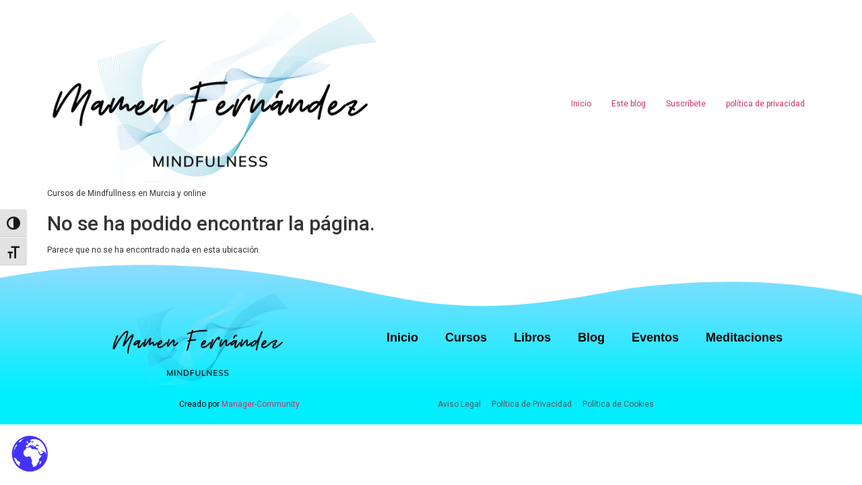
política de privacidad (765, 103)
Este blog (628, 103)
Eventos (655, 337)
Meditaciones (744, 337)
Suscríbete (686, 103)
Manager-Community (261, 404)
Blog (591, 337)
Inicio (581, 103)
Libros (532, 337)
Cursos (466, 337)
